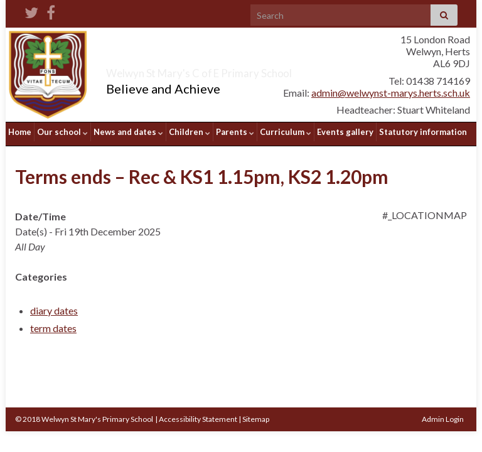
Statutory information (423, 132)
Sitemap (255, 414)
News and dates (128, 132)
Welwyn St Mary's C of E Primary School (248, 70)
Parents (235, 132)
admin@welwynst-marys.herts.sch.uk (390, 93)
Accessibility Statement (198, 414)
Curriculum (285, 132)
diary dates (54, 306)
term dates (53, 324)
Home (19, 132)
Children (189, 132)
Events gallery (345, 132)
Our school (62, 132)
